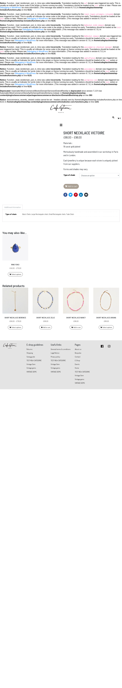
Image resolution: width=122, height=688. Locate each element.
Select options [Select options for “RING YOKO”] (16, 627)
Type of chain (69, 175)
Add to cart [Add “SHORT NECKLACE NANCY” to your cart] (77, 680)
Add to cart (72, 186)
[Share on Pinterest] (76, 195)
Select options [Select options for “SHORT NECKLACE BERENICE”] (16, 680)
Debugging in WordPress (10, 8)
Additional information (12, 560)
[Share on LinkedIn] (81, 195)
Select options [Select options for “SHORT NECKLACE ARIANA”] (107, 680)
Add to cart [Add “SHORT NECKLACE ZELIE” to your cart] (46, 680)
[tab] (12, 559)
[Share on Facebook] (65, 195)
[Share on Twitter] (71, 195)
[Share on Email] (86, 195)
